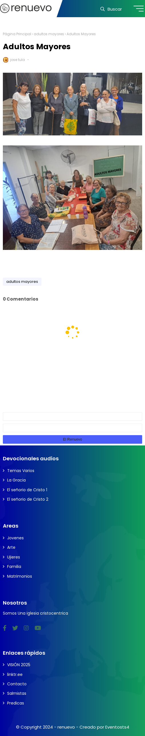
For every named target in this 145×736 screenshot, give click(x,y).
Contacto (17, 684)
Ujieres (13, 557)
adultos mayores (49, 33)
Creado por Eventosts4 (104, 727)
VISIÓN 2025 (18, 665)
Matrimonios (19, 576)
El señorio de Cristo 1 (27, 490)
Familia (14, 566)
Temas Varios (20, 470)
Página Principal (17, 33)
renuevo (66, 727)
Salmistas (16, 693)
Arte (11, 547)
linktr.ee (15, 674)
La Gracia (16, 480)
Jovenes (15, 538)
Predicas (15, 703)
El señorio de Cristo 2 (27, 499)
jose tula (17, 59)
